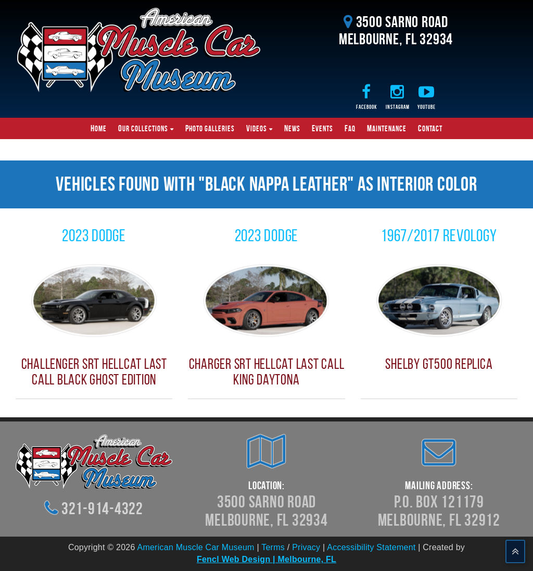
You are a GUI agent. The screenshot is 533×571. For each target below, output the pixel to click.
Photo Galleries (210, 128)
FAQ (350, 128)
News (292, 128)
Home (99, 128)
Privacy (306, 547)
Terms (273, 547)
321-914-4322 (102, 508)
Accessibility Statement (371, 547)
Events (322, 128)
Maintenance (387, 128)
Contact (430, 128)
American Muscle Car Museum (195, 547)
